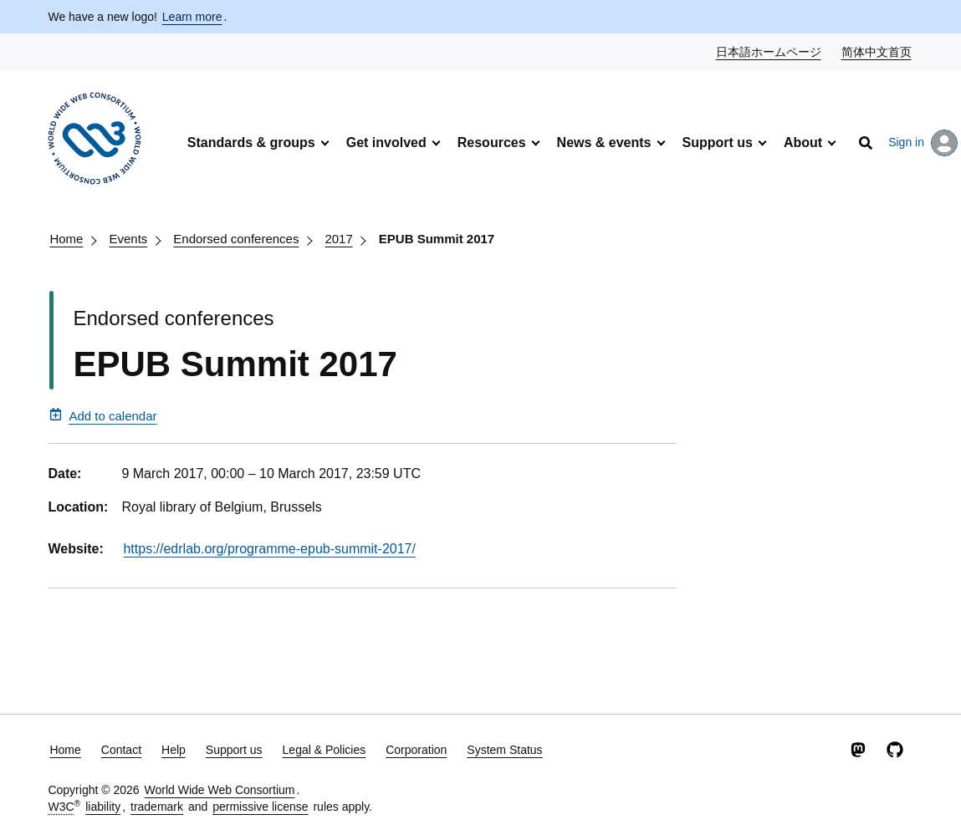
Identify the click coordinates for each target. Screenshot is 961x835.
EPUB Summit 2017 (436, 239)
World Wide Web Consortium (219, 790)
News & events (604, 142)
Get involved (386, 142)
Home (66, 239)
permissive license (260, 806)
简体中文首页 (877, 51)
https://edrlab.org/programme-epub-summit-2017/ (269, 549)
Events (128, 239)
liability (102, 806)
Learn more (192, 16)
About (803, 142)
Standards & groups (251, 142)
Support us (717, 142)
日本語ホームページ (769, 51)
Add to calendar (102, 415)
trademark (156, 806)
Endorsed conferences (236, 239)
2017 (338, 239)
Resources (491, 142)
